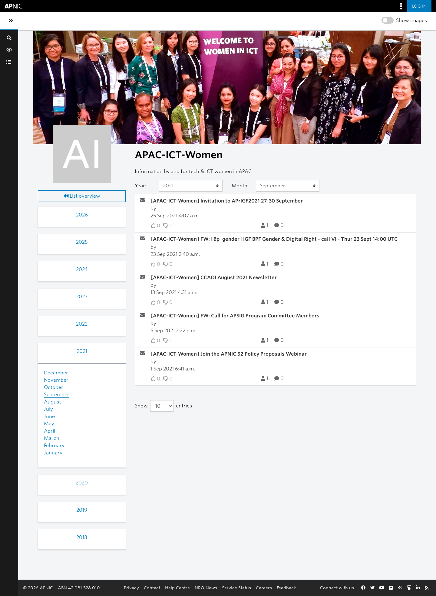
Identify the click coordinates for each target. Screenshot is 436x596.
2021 (82, 351)
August (52, 402)
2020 (82, 483)
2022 (82, 324)
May (49, 424)
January (53, 453)
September (56, 394)
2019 (81, 510)
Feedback (286, 587)
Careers (264, 587)
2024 (82, 269)
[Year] (191, 186)
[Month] (287, 186)
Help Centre (177, 587)
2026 (82, 215)
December (56, 373)
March (51, 438)
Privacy (131, 587)
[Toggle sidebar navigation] (11, 21)
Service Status (236, 587)
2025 (82, 242)
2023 (82, 297)
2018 (81, 537)
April (49, 431)
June (49, 416)
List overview (82, 196)
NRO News (206, 587)
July (48, 409)
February (54, 445)
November (56, 380)
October (53, 387)
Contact (152, 587)
